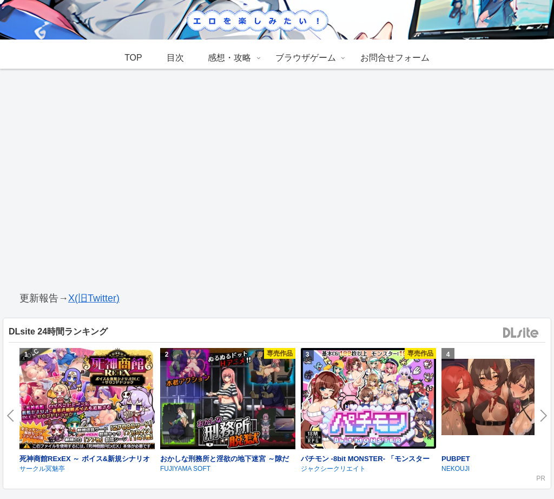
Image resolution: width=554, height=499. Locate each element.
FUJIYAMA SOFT (185, 468)
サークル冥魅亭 (42, 468)
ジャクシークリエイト (333, 468)
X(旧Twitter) (94, 298)
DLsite (521, 333)
